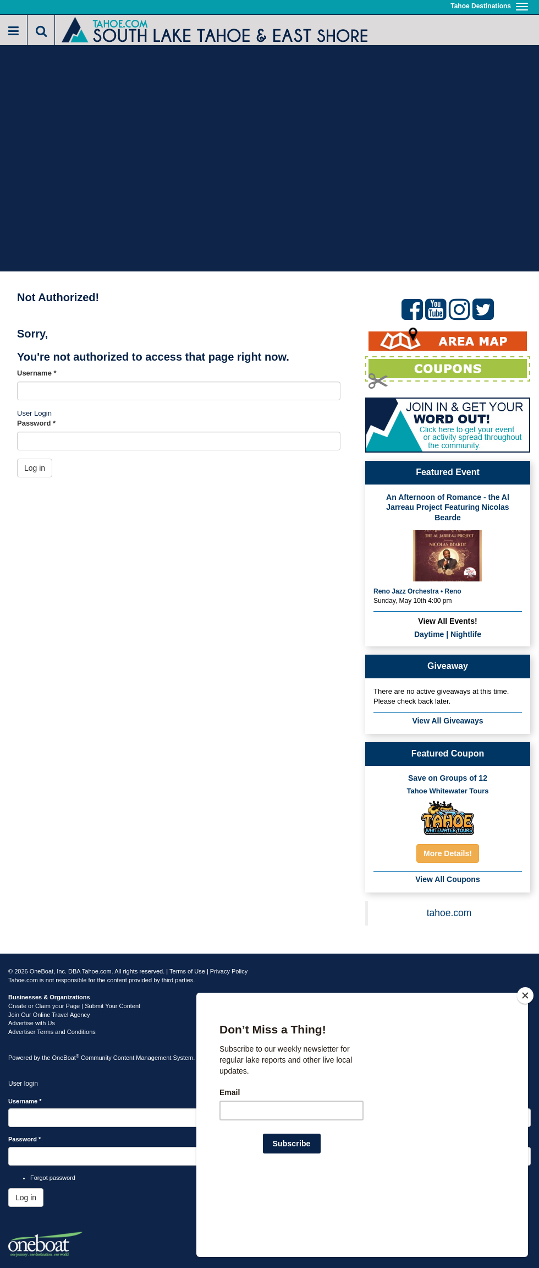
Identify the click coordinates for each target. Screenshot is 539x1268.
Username (37, 373)
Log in (34, 468)
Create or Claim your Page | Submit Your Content (74, 1006)
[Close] (525, 1066)
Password (36, 423)
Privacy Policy (229, 971)
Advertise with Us (31, 1023)
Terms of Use (187, 971)
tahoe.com (449, 912)
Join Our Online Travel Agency (49, 1014)
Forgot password (52, 1177)
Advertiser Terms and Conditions (52, 1031)
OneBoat (66, 1057)
